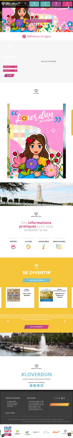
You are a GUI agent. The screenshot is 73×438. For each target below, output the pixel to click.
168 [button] (42, 319)
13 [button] (46, 25)
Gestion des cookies (38, 421)
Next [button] (65, 29)
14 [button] (19, 314)
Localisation (31, 421)
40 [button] (56, 314)
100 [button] (69, 316)
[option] (36, 16)
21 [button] (29, 314)
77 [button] (36, 316)
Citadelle (56, 5)
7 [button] (36, 25)
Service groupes (34, 5)
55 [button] (5, 316)
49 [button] (69, 314)
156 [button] (25, 319)
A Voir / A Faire (13, 5)
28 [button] (39, 314)
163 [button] (35, 319)
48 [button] (67, 314)
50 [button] (70, 314)
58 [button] (9, 316)
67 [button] (22, 316)
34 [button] (47, 314)
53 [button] (2, 316)
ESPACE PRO (45, 5)
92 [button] (57, 316)
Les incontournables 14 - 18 (36, 403)
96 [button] (63, 316)
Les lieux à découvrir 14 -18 (36, 409)
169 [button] (44, 319)
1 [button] (26, 25)
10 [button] (41, 25)
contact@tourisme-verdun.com (57, 419)
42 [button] (59, 314)
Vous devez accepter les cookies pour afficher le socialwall (36, 379)
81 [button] (42, 316)
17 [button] (23, 314)
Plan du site (25, 421)
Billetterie (67, 5)
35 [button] (49, 314)
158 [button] (28, 319)
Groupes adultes (11, 401)
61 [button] (13, 316)
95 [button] (62, 316)
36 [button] (50, 314)
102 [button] (72, 316)
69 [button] (25, 316)
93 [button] (59, 316)
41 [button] (57, 314)
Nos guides (10, 406)
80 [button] (40, 316)
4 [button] (31, 25)
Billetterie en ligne (36, 36)
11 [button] (43, 25)
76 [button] (35, 316)
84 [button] (46, 316)
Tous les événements (36, 327)
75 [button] (33, 316)
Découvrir (7, 5)
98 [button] (66, 316)
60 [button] (12, 316)
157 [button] (27, 319)
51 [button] (72, 314)
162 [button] (34, 319)
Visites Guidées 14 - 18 (34, 406)
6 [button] (34, 25)
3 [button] (29, 25)
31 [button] (43, 314)
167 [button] (41, 319)
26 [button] (36, 314)
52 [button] (0, 316)
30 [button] (42, 314)
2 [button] (28, 25)
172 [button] (48, 319)
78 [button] (37, 316)
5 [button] (33, 25)
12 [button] (45, 25)
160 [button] (31, 319)
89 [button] (53, 316)
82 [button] (43, 316)
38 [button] (53, 314)
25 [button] (35, 314)
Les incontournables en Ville (36, 401)
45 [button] (63, 314)
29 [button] (40, 314)
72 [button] (29, 316)
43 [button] (60, 314)
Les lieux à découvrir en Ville (36, 404)
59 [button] (10, 316)
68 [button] (23, 316)
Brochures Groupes (12, 403)
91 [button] (56, 316)
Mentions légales (48, 421)
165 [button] (38, 319)
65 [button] (19, 316)
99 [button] (67, 316)
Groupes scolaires (12, 404)
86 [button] (49, 316)
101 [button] (70, 316)
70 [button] (26, 316)
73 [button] (30, 316)
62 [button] (15, 316)
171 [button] (47, 319)
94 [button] (60, 316)
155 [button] (24, 319)
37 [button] (52, 314)
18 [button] (25, 314)
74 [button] (32, 316)
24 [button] (33, 314)
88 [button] (52, 316)
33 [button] (46, 314)
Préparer (19, 5)
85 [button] (47, 316)
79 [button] (39, 316)
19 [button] (26, 314)
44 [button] (62, 314)
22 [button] (30, 314)
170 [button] (45, 319)
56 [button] (6, 316)
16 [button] (22, 314)
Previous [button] (8, 29)
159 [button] (30, 319)
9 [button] (39, 25)
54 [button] (3, 316)
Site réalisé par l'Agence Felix (63, 421)
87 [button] (50, 316)
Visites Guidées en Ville (35, 408)
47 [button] (66, 314)
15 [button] (20, 314)
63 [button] (16, 316)
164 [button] (37, 319)
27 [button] (37, 314)
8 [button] (38, 25)
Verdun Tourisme (13, 398)
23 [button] (32, 314)
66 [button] (20, 316)
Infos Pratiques (25, 5)
